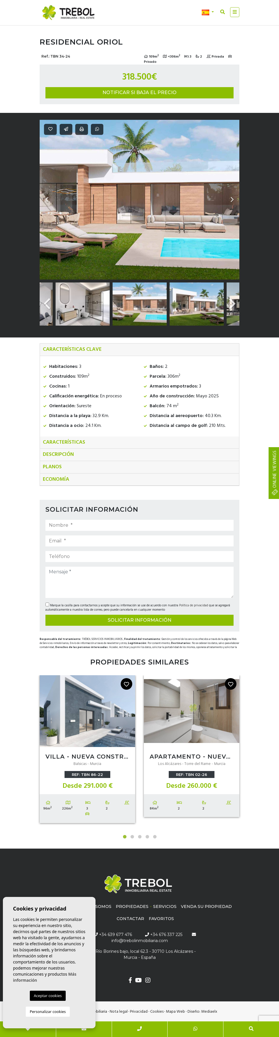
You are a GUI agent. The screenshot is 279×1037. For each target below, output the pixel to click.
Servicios (165, 906)
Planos (52, 467)
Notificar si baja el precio (139, 92)
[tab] (139, 350)
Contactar (130, 918)
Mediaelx (209, 1012)
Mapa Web (175, 1012)
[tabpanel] (87, 750)
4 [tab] (147, 836)
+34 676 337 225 (163, 934)
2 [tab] (132, 836)
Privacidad (139, 1012)
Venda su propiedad (206, 906)
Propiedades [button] (132, 906)
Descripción (58, 454)
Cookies (157, 1012)
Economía (56, 479)
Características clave (72, 349)
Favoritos (161, 918)
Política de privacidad (194, 605)
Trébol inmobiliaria (69, 12)
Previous (47, 200)
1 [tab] (124, 836)
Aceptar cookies (48, 995)
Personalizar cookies (48, 1011)
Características (64, 442)
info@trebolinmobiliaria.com (139, 940)
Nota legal (119, 1012)
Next (232, 200)
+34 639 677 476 (113, 934)
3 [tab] (140, 836)
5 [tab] (155, 836)
